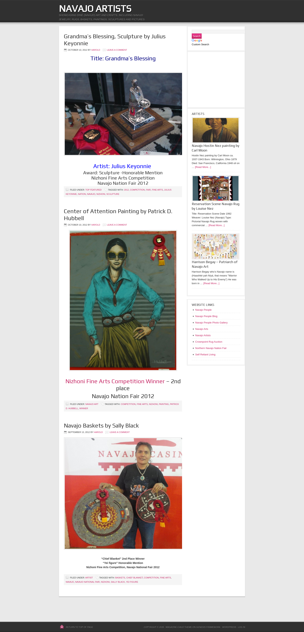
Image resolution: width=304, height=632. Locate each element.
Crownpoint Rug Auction (208, 341)
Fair (148, 190)
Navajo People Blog (206, 316)
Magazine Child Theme (179, 627)
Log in (241, 627)
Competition (137, 190)
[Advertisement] (185, 10)
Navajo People (203, 309)
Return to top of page (79, 627)
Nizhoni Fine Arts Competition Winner (115, 381)
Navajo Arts (201, 329)
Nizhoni (100, 194)
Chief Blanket (134, 577)
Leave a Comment (117, 50)
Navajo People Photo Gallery (211, 322)
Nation (82, 194)
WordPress (229, 627)
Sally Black (118, 582)
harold (95, 50)
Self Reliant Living (205, 354)
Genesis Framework (208, 627)
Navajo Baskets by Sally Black (101, 425)
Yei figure (132, 582)
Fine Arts (157, 190)
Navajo (91, 194)
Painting (164, 404)
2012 (126, 190)
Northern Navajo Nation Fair (211, 348)
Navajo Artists (95, 8)
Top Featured (93, 190)
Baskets (120, 577)
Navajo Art (91, 404)
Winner (83, 408)
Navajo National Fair (87, 582)
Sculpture (112, 194)
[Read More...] (203, 167)
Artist (89, 577)
